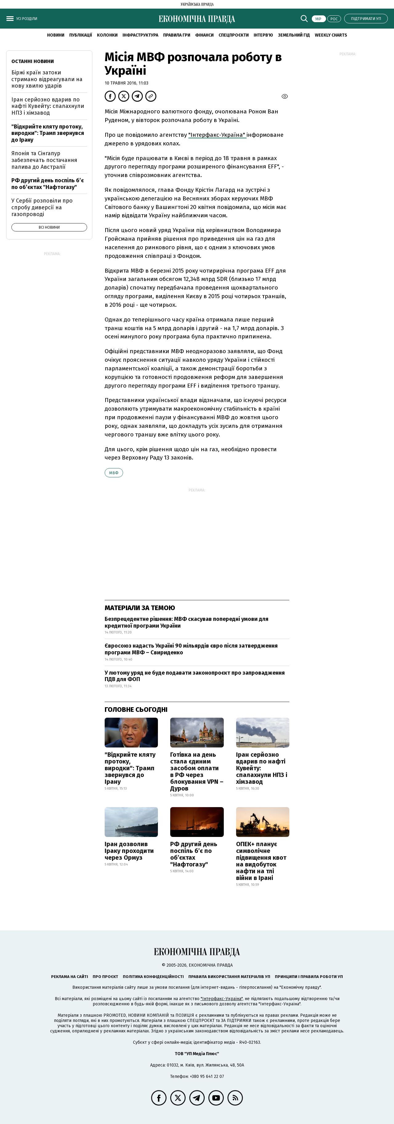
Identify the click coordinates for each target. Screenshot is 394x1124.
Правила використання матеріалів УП (229, 976)
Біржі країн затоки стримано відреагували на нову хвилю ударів (46, 79)
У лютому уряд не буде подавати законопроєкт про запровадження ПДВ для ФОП (195, 676)
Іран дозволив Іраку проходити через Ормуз (129, 850)
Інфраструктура (140, 35)
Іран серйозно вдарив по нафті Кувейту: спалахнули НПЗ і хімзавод (261, 768)
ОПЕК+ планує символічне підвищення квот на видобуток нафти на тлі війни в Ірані (261, 860)
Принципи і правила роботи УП (309, 976)
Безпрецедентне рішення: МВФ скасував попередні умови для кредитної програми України (186, 622)
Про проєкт (105, 976)
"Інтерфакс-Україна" (217, 134)
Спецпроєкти (234, 35)
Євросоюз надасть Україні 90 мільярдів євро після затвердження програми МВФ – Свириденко (191, 649)
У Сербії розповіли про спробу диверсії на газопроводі (42, 207)
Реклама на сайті (69, 976)
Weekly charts (331, 35)
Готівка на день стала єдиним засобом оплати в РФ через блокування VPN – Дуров (196, 771)
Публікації (80, 35)
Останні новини (32, 61)
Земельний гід (294, 35)
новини (55, 35)
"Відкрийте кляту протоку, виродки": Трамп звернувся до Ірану (130, 768)
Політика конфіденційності (153, 976)
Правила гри (176, 35)
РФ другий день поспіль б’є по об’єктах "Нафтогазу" (193, 854)
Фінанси (204, 35)
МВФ (114, 473)
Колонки (107, 35)
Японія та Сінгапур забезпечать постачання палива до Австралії (44, 160)
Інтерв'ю (263, 35)
